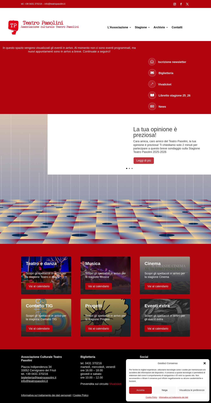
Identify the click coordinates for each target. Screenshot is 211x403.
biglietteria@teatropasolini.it (38, 377)
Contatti (177, 27)
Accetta (140, 390)
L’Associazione (118, 27)
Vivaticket (115, 384)
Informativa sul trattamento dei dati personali (46, 395)
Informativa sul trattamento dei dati (173, 397)
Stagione (141, 27)
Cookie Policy (151, 397)
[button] (204, 363)
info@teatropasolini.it (34, 381)
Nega (165, 390)
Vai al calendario (39, 286)
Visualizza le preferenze (191, 390)
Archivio (159, 27)
